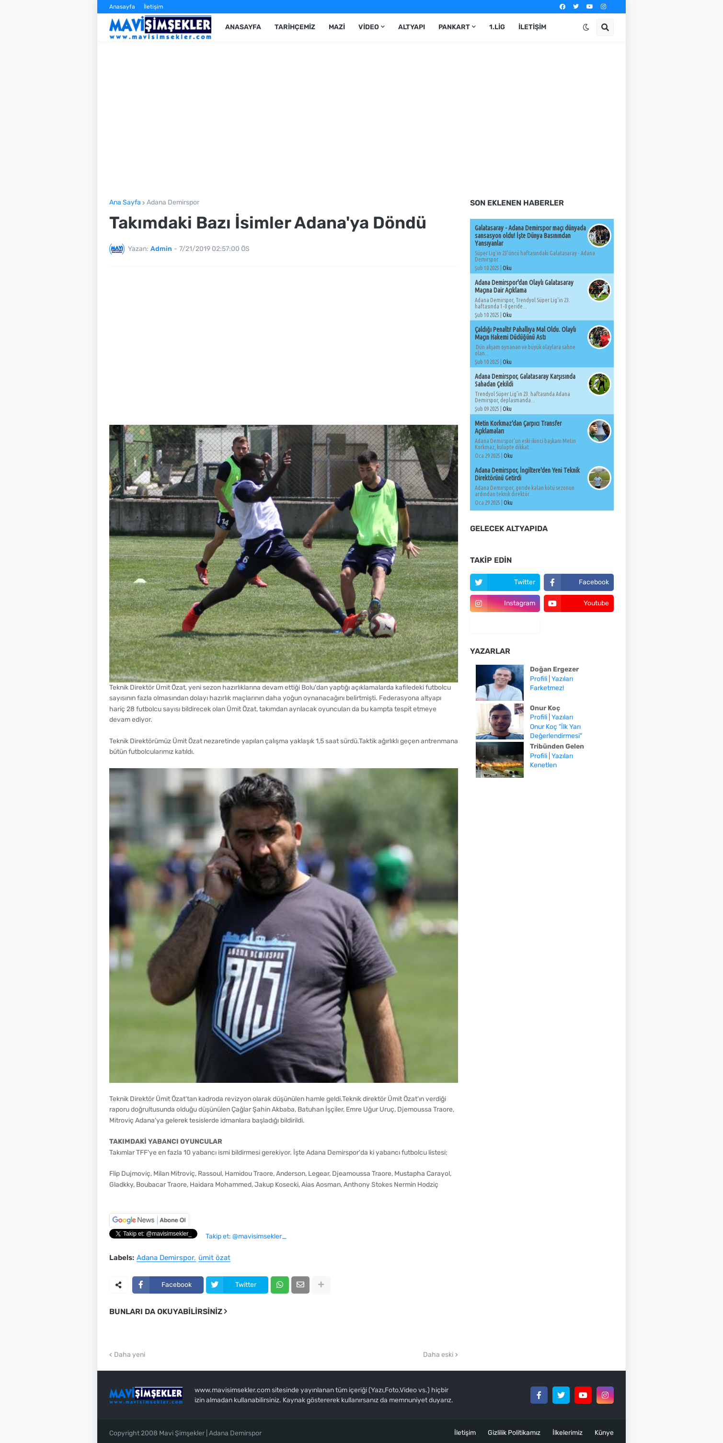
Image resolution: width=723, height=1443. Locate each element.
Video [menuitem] (368, 27)
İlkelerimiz (567, 1433)
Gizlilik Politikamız (514, 1433)
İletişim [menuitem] (532, 27)
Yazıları (562, 679)
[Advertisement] (361, 120)
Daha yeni (129, 1355)
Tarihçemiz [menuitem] (295, 27)
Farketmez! (547, 688)
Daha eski (438, 1355)
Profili (538, 679)
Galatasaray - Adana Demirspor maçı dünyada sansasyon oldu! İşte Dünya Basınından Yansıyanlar (530, 235)
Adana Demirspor (173, 202)
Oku (507, 268)
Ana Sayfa (125, 202)
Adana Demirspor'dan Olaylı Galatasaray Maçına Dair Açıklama (524, 286)
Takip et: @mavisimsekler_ (246, 1236)
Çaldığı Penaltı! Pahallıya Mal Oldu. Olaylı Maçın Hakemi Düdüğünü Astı (525, 333)
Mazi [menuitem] (337, 27)
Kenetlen (543, 765)
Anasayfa (122, 6)
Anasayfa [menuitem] (243, 27)
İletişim (153, 6)
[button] (586, 27)
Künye (604, 1433)
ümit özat (214, 1258)
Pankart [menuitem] (454, 27)
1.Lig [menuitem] (497, 27)
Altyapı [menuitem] (411, 27)
